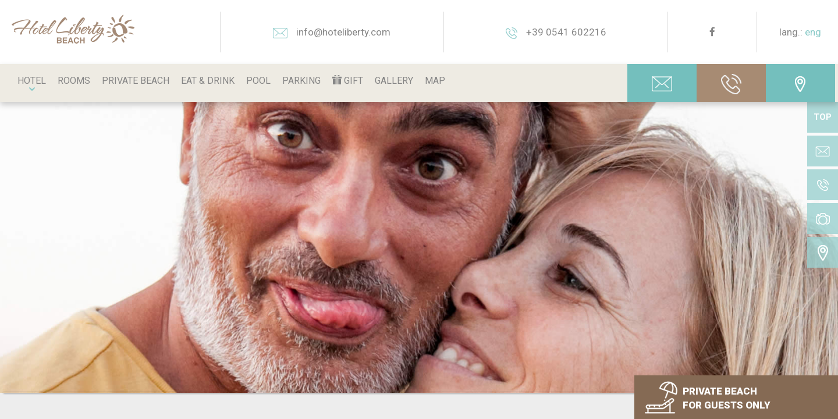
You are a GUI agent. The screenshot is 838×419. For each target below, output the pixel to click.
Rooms (74, 80)
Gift (347, 80)
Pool (258, 80)
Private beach (135, 80)
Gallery (394, 80)
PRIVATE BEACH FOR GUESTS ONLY (726, 398)
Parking (301, 80)
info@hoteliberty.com (331, 32)
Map (435, 80)
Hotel (31, 80)
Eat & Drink (208, 80)
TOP (823, 117)
